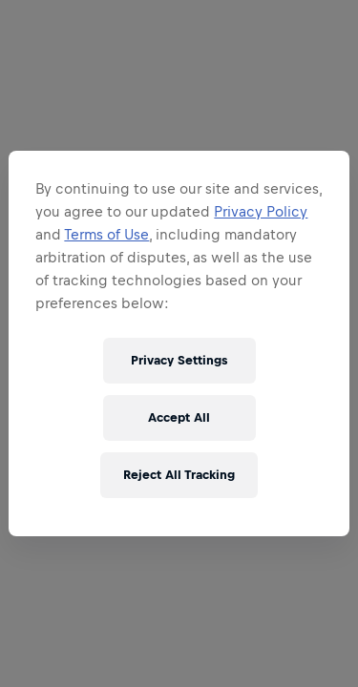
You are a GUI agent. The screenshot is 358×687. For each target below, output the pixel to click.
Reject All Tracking (179, 475)
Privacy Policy (260, 211)
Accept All (179, 417)
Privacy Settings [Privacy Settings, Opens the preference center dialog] (179, 360)
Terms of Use (106, 234)
